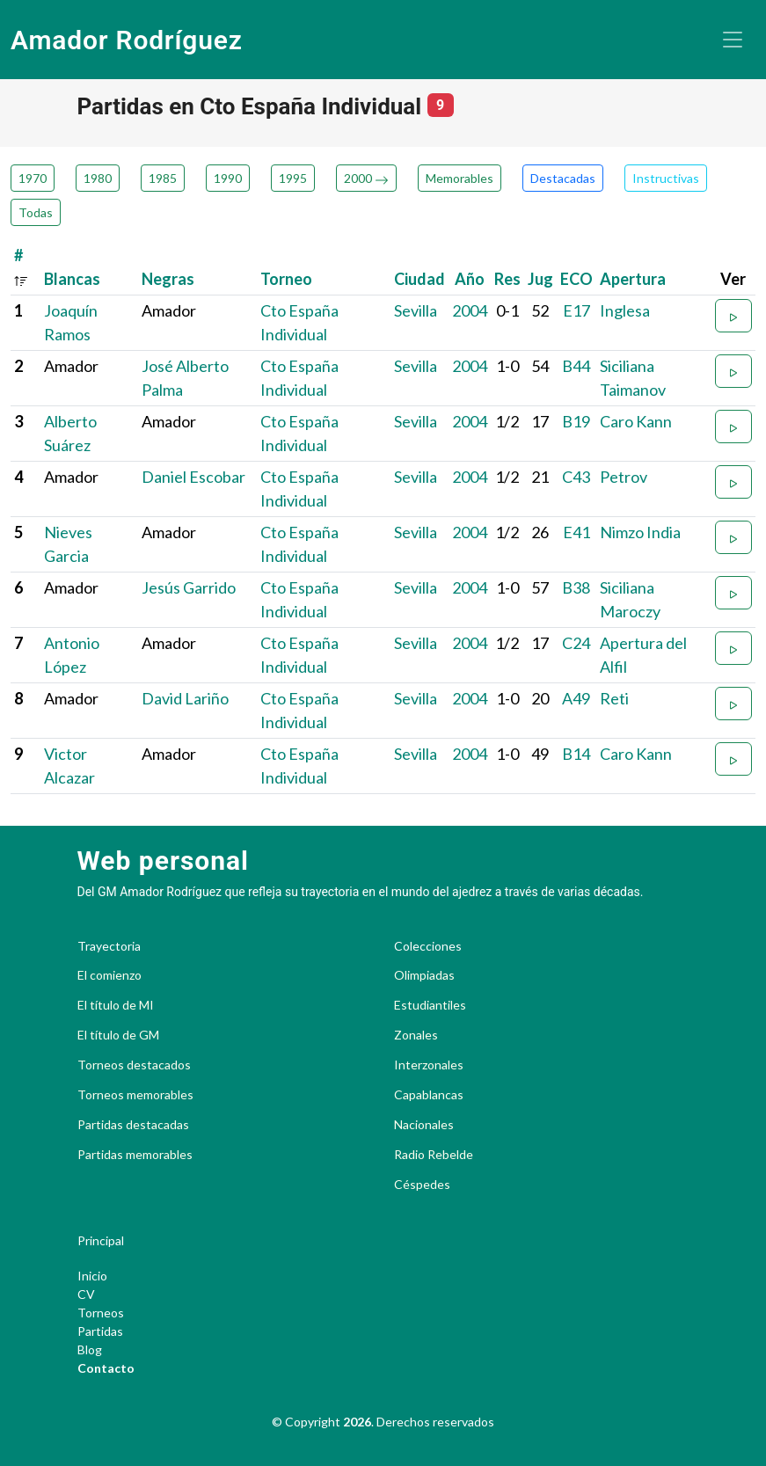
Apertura (633, 278)
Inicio (92, 1275)
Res (507, 278)
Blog (89, 1349)
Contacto (106, 1367)
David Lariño (185, 698)
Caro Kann (636, 421)
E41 (576, 532)
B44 (576, 366)
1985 (163, 178)
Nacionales (424, 1125)
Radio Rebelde (433, 1155)
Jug (540, 278)
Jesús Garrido (189, 587)
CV (86, 1294)
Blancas (72, 278)
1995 (293, 178)
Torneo (286, 278)
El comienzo (109, 975)
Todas (35, 212)
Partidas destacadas (133, 1125)
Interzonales (428, 1065)
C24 (576, 643)
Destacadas (562, 178)
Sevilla (415, 310)
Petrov (623, 476)
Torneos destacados (134, 1065)
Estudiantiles (430, 1005)
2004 (469, 310)
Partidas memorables (135, 1155)
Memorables (459, 178)
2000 (366, 178)
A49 (576, 698)
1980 (98, 178)
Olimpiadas (424, 975)
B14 (576, 753)
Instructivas (665, 178)
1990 (228, 178)
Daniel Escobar (193, 476)
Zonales (416, 1035)
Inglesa (625, 310)
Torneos (100, 1312)
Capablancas (428, 1095)
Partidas (100, 1331)
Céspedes (422, 1184)
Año (470, 278)
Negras (168, 278)
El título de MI (115, 1005)
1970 (32, 178)
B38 (576, 587)
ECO (576, 278)
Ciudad (419, 278)
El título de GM (118, 1035)
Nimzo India (640, 532)
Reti (614, 698)
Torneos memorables (135, 1095)
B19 (576, 421)
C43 (576, 476)
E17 (576, 310)
